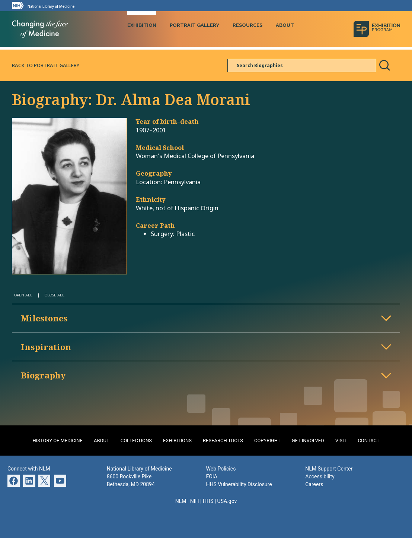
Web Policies (221, 469)
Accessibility (319, 476)
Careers (314, 484)
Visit (341, 440)
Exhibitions (177, 440)
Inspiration (46, 346)
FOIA (211, 476)
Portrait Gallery (194, 25)
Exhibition (141, 25)
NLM (180, 501)
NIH (194, 501)
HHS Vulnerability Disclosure (239, 484)
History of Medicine (57, 440)
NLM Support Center (328, 469)
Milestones (44, 318)
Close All (54, 295)
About (285, 25)
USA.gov (227, 501)
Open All (23, 295)
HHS (208, 501)
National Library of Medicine (51, 6)
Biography (43, 375)
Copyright (267, 440)
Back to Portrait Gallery (45, 65)
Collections (136, 440)
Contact (368, 440)
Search (384, 65)
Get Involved (308, 440)
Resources (247, 25)
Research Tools (223, 440)
